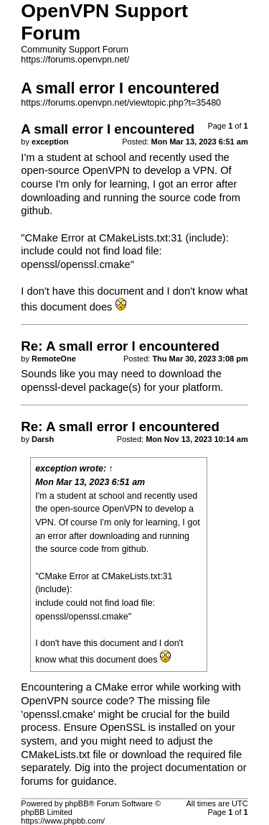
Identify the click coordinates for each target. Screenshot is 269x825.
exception (56, 469)
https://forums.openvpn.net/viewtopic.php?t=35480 (121, 103)
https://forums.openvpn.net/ (75, 60)
